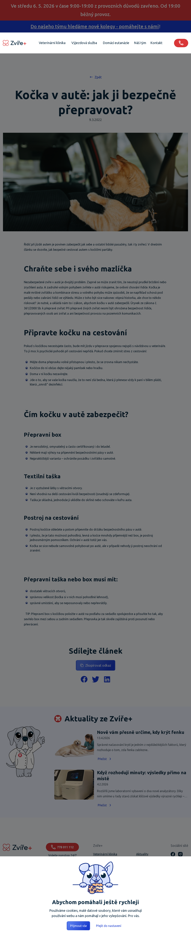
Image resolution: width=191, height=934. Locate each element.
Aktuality (142, 854)
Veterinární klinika (105, 854)
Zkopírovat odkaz (95, 665)
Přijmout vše (78, 925)
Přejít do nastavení (108, 925)
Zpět (95, 77)
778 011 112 (62, 847)
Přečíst (105, 759)
